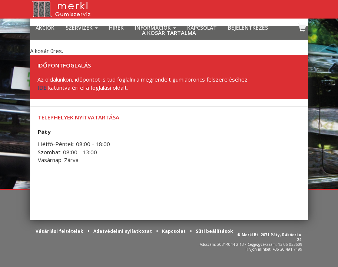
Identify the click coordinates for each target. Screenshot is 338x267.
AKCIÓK (45, 27)
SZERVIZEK (82, 27)
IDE (42, 87)
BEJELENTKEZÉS (248, 27)
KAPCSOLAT (202, 27)
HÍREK (116, 27)
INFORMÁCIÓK (155, 27)
